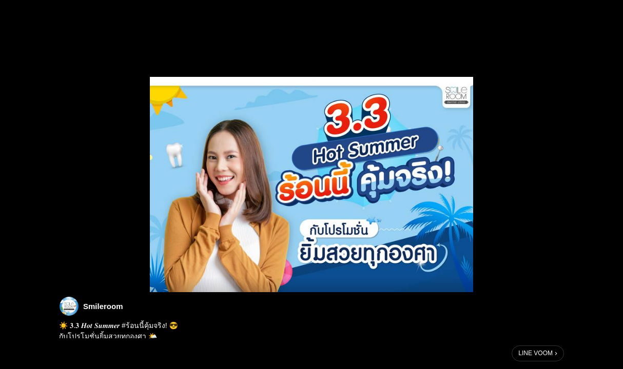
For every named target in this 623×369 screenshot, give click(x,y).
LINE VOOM (535, 353)
